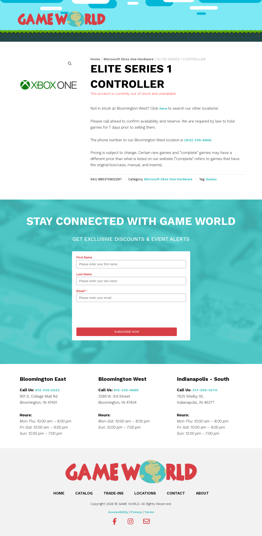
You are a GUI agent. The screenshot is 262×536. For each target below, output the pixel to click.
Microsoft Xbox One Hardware (130, 59)
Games (216, 179)
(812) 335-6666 (198, 140)
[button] (70, 64)
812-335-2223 (48, 390)
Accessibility (118, 511)
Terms (149, 511)
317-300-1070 (205, 390)
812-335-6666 (127, 390)
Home (95, 59)
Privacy (136, 511)
